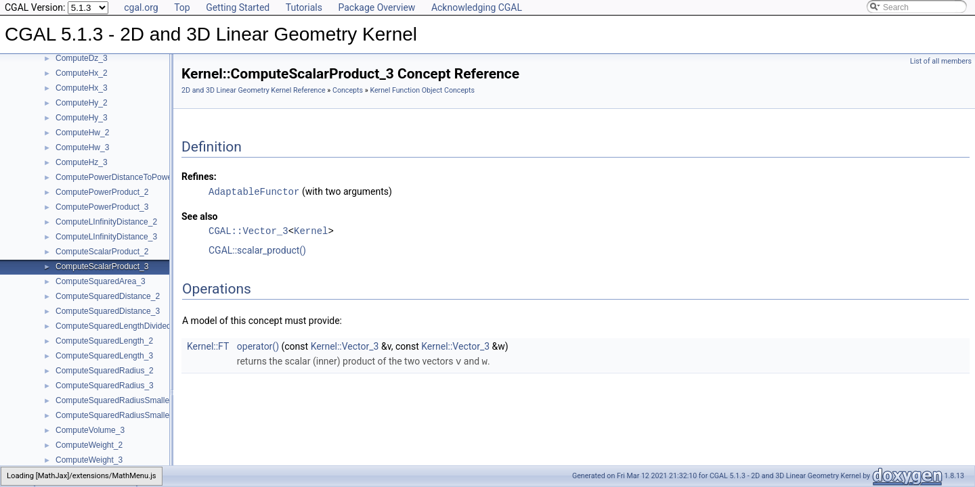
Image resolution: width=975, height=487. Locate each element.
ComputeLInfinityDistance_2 (106, 222)
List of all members (941, 61)
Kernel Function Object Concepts (422, 90)
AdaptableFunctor (254, 191)
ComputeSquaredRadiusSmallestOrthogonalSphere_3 (153, 415)
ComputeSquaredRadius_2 (105, 370)
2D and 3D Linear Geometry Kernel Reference (253, 90)
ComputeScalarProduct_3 (102, 266)
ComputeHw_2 (82, 132)
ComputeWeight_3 (89, 460)
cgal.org (141, 7)
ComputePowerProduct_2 (102, 192)
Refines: (199, 176)
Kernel (311, 230)
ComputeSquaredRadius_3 (105, 385)
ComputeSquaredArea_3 (101, 281)
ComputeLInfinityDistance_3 (106, 236)
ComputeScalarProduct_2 (102, 251)
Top (182, 7)
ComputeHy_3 (82, 117)
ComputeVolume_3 (90, 430)
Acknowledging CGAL (476, 7)
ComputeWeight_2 (89, 445)
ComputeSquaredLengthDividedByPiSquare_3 (139, 326)
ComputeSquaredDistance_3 (108, 311)
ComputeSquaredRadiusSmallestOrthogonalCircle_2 (151, 400)
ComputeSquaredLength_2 (104, 341)
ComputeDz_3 (82, 58)
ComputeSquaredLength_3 (104, 356)
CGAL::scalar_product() (257, 249)
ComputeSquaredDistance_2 (108, 296)
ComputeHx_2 (82, 73)
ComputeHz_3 (82, 162)
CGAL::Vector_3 (248, 230)
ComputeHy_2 (82, 103)
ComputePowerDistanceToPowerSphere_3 (133, 177)
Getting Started (237, 7)
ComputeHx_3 (82, 88)
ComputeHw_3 (82, 147)
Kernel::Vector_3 (345, 345)
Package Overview (376, 7)
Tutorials (304, 7)
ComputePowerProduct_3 (102, 207)
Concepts (347, 90)
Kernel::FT (208, 345)
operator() (258, 345)
